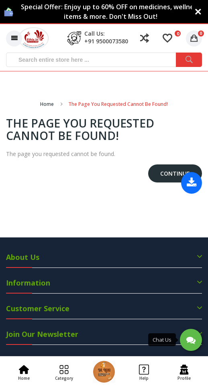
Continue (175, 173)
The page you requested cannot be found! (118, 104)
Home (47, 104)
